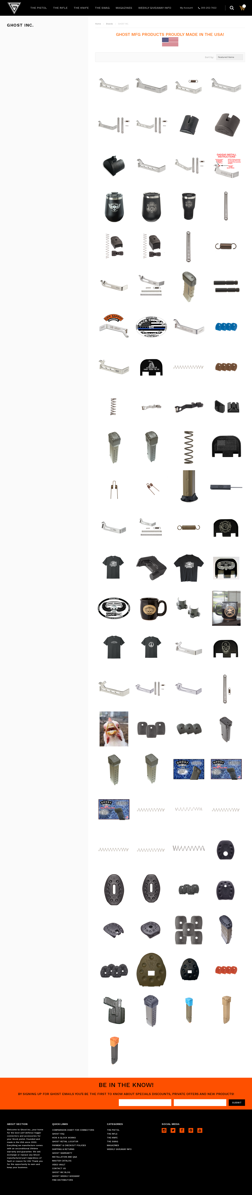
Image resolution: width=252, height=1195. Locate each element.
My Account (186, 7)
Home (98, 24)
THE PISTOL (38, 7)
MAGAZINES (124, 7)
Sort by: (209, 57)
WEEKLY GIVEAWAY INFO (154, 7)
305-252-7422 (207, 7)
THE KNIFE (81, 7)
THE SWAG (102, 7)
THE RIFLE (60, 7)
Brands (109, 24)
